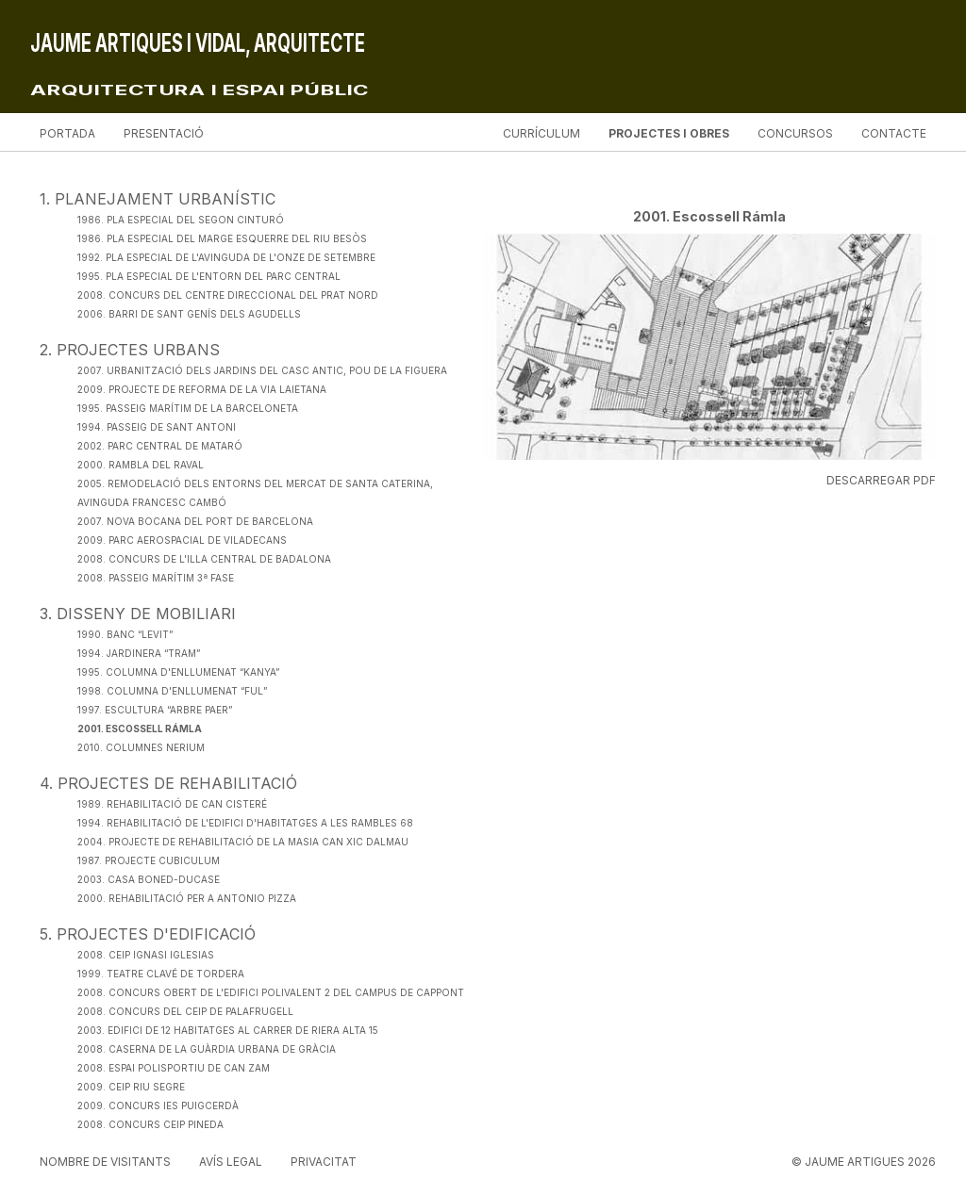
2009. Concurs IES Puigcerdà (158, 1105)
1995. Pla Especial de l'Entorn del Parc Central (209, 276)
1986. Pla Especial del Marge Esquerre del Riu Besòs (222, 238)
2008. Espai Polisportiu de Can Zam (173, 1067)
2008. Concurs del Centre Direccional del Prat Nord (227, 295)
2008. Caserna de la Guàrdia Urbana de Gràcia (206, 1049)
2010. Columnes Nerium (141, 747)
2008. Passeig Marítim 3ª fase (155, 577)
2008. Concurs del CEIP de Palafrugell (185, 1011)
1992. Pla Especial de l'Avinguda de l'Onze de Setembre (226, 257)
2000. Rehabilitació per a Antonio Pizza (186, 898)
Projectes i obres (668, 133)
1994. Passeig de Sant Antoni (156, 427)
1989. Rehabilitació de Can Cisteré (172, 804)
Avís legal (230, 1161)
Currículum (541, 133)
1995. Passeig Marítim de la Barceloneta (187, 408)
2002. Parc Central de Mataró (159, 445)
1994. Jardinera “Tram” (138, 653)
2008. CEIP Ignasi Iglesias (145, 954)
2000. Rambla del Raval (140, 464)
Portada (67, 133)
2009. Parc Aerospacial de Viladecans (182, 540)
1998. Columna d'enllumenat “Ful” (172, 690)
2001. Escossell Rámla (139, 728)
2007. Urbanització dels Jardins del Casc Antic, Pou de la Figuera (262, 370)
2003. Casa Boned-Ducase (148, 879)
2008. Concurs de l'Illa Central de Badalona (204, 559)
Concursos (795, 133)
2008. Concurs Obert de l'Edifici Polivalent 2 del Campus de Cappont (270, 992)
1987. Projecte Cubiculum (148, 860)
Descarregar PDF (881, 480)
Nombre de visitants (105, 1161)
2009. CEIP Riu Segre (131, 1086)
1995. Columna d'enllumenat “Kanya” (178, 672)
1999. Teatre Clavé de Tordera (160, 973)
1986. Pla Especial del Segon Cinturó (180, 219)
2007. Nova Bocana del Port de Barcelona (195, 521)
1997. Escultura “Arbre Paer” (154, 709)
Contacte (893, 133)
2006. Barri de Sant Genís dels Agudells (189, 313)
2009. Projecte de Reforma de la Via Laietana (201, 389)
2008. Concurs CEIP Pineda (150, 1124)
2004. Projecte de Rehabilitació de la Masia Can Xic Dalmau (242, 841)
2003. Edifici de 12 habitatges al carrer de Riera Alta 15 (227, 1030)
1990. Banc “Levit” (125, 634)
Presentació (164, 133)
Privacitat (324, 1161)
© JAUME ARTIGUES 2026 (863, 1161)
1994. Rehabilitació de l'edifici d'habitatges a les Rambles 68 (245, 822)
